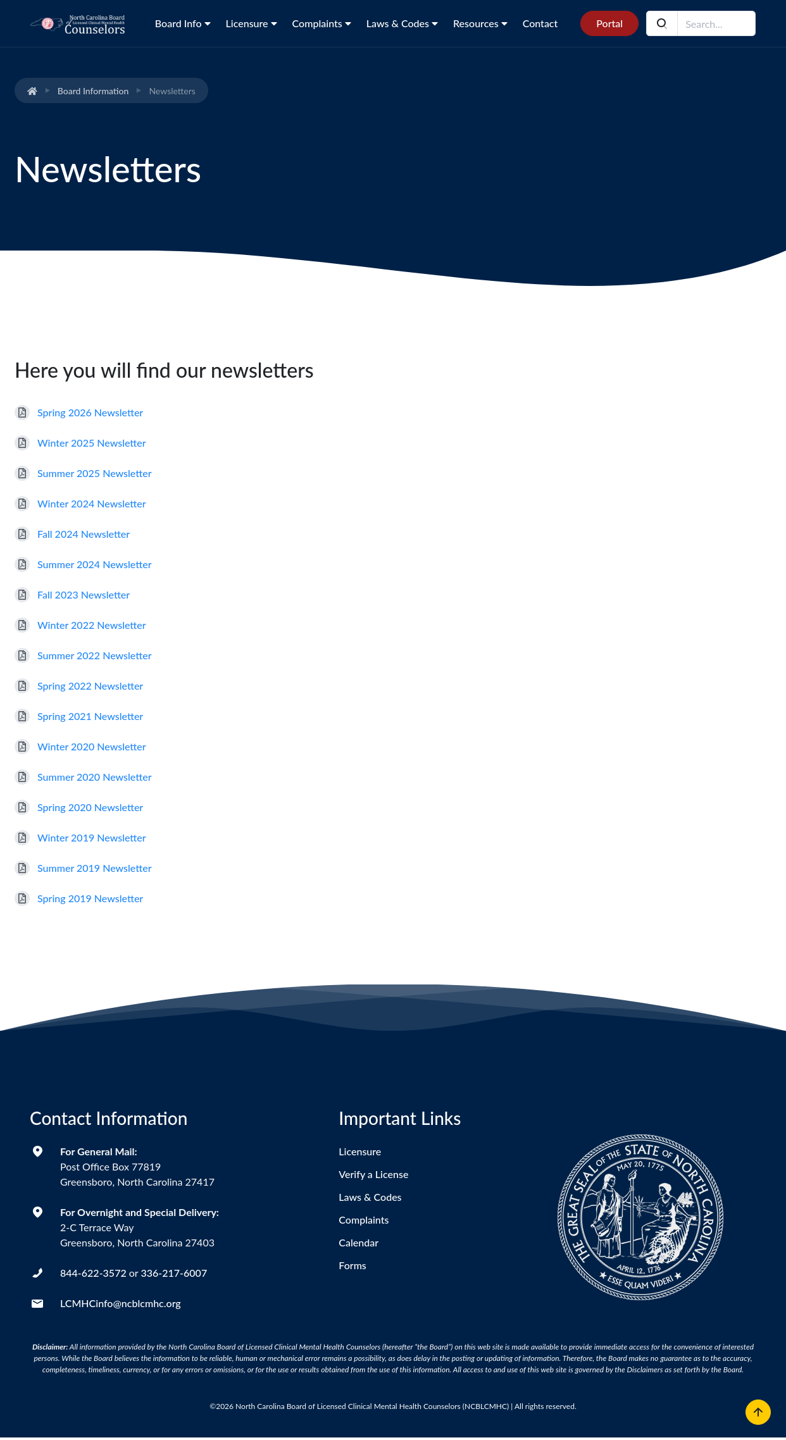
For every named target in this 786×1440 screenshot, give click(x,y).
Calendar (358, 1242)
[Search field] (716, 23)
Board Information (93, 90)
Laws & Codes (402, 23)
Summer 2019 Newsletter (94, 868)
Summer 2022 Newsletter (94, 655)
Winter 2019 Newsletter (91, 837)
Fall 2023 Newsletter (83, 594)
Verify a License (373, 1174)
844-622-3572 (93, 1273)
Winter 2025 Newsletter (91, 443)
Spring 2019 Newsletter (90, 898)
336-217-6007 (173, 1273)
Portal (609, 23)
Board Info (183, 23)
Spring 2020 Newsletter (90, 807)
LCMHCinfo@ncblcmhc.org (120, 1303)
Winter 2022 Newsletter (91, 625)
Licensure (251, 23)
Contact (540, 23)
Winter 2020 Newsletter (91, 746)
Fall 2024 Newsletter (83, 534)
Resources (480, 23)
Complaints (321, 23)
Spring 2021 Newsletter (90, 716)
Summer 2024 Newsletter (94, 564)
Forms (352, 1265)
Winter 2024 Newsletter (91, 503)
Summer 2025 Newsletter (94, 473)
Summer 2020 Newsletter (94, 777)
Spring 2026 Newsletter (90, 412)
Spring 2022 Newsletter (90, 686)
